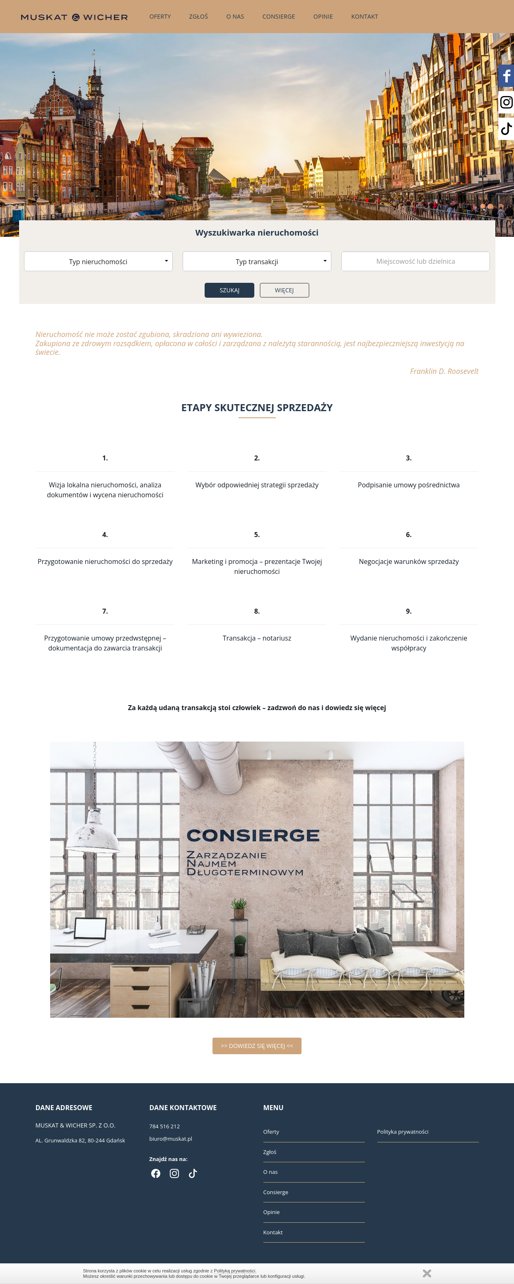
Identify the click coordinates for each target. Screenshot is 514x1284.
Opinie (323, 16)
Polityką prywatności (235, 1270)
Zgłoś (198, 16)
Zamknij (427, 1273)
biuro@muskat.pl (171, 1138)
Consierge (279, 16)
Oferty (160, 16)
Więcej (284, 290)
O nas (235, 16)
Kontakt (364, 16)
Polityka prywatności (403, 1131)
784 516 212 (165, 1126)
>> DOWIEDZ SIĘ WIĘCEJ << (257, 1046)
